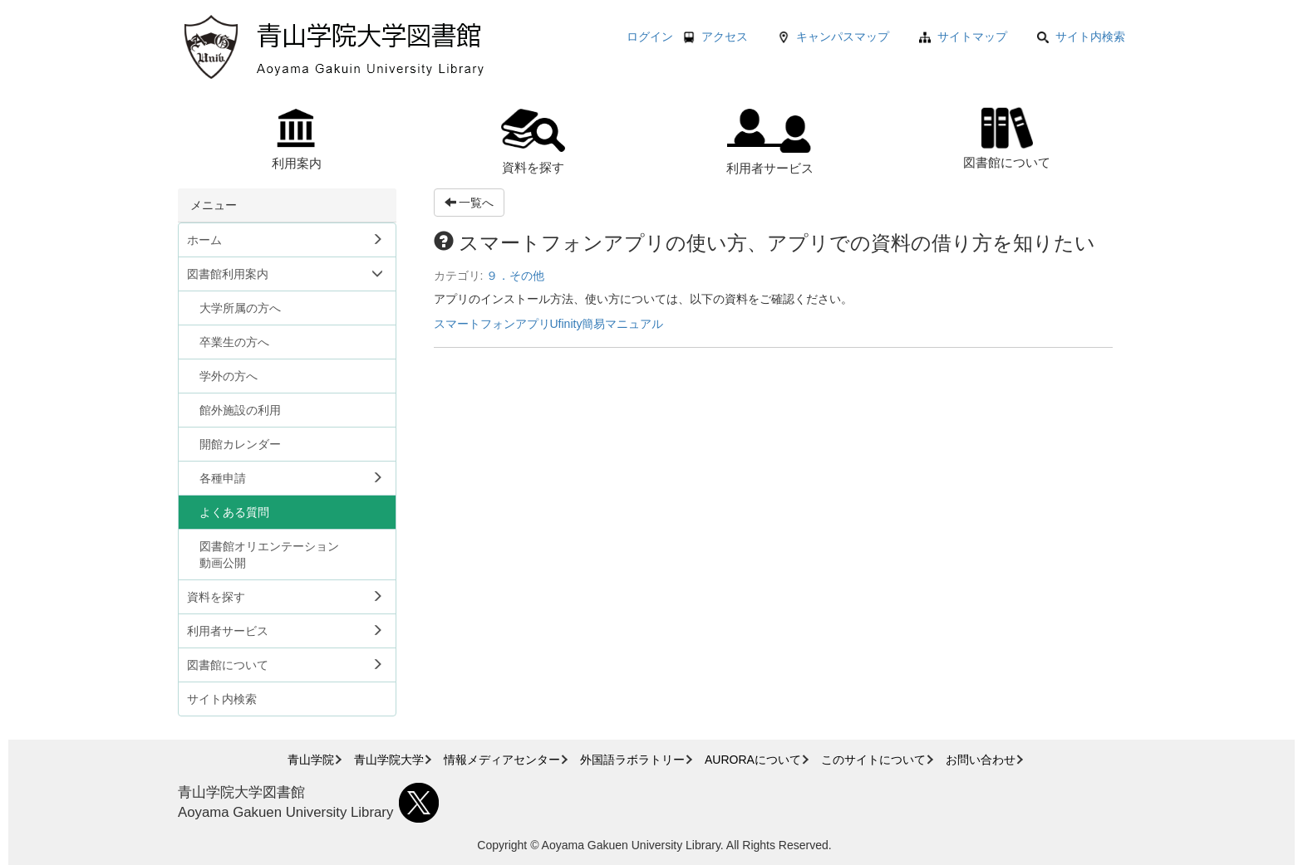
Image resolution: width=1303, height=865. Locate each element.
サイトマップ (972, 36)
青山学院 (311, 759)
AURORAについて (753, 759)
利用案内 (297, 139)
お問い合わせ (980, 759)
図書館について (1006, 135)
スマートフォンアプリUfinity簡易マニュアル (549, 323)
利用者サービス (770, 142)
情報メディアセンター (502, 759)
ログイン (650, 36)
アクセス (724, 36)
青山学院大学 (389, 759)
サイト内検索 (1081, 36)
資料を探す (533, 141)
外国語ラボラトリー (632, 759)
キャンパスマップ (842, 36)
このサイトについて (873, 759)
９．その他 (515, 275)
